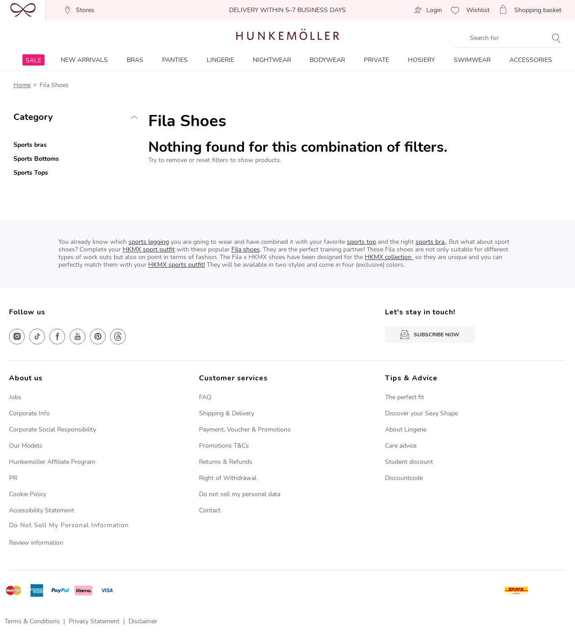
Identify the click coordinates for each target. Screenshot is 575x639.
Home (22, 85)
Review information (36, 542)
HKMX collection (389, 257)
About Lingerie (405, 429)
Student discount (409, 462)
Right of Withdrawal (228, 478)
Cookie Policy (27, 494)
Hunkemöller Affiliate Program (52, 462)
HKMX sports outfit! (176, 264)
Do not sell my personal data (239, 494)
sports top (361, 242)
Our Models (25, 445)
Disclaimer (142, 621)
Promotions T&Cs (224, 445)
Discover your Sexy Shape (421, 413)
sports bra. (431, 242)
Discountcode (404, 478)
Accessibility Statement (41, 510)
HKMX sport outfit (149, 249)
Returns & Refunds (225, 462)
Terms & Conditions (32, 621)
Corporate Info (29, 413)
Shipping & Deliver (225, 413)
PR (13, 478)
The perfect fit (404, 397)
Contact (210, 510)
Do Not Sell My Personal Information (69, 525)
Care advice (400, 445)
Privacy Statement (94, 621)
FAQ (205, 397)
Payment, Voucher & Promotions (245, 429)
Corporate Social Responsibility (52, 429)
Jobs (15, 397)
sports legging (148, 242)
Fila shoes (245, 249)
